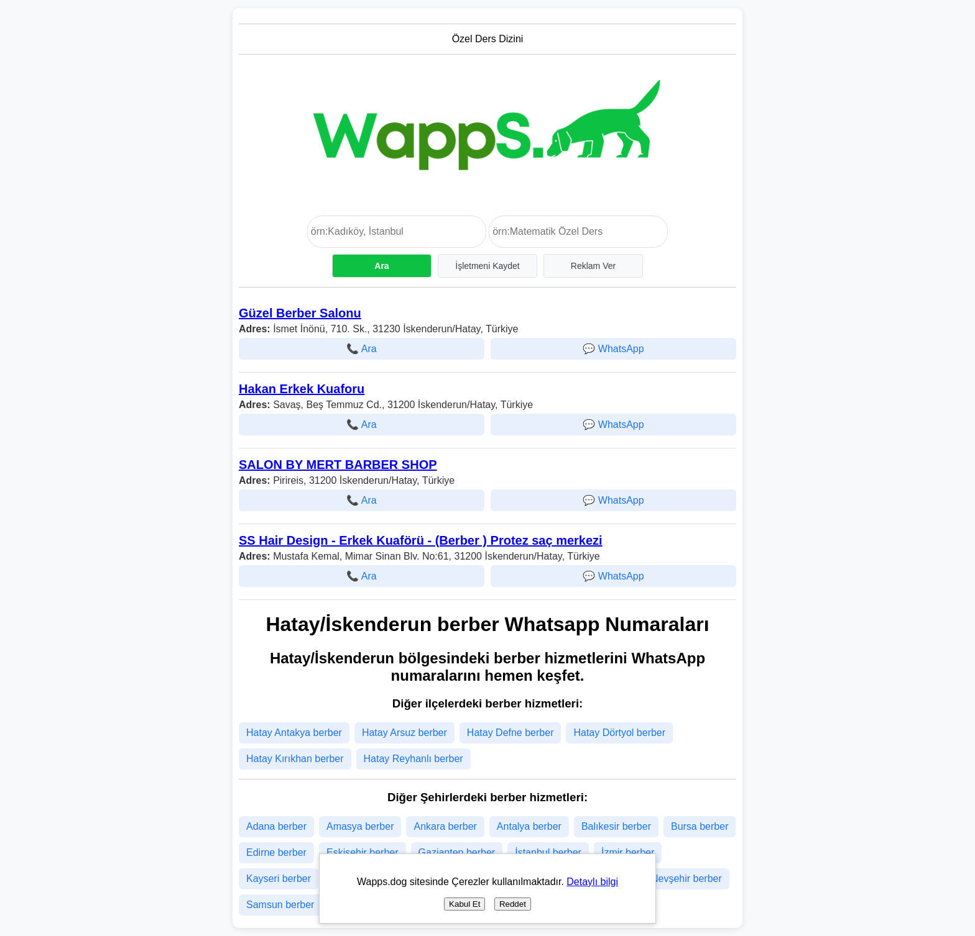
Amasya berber (360, 826)
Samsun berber (280, 904)
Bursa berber (700, 826)
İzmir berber (627, 852)
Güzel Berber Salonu (300, 313)
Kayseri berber (278, 878)
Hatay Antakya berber (294, 732)
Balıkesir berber (616, 826)
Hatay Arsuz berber (404, 732)
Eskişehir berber (362, 852)
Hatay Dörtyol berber (619, 732)
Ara (381, 266)
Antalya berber (529, 826)
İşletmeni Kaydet (487, 266)
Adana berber (276, 826)
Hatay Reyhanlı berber (413, 758)
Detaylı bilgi (592, 881)
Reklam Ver (593, 266)
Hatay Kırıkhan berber (295, 758)
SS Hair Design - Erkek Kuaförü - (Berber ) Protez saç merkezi (421, 540)
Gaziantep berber (457, 852)
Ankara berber (445, 826)
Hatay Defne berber (510, 732)
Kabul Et (464, 904)
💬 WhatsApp (613, 348)
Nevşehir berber (686, 878)
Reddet (512, 904)
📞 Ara (361, 348)
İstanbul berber (548, 852)
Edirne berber (276, 852)
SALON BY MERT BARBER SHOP (338, 464)
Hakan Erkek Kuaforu (301, 389)
